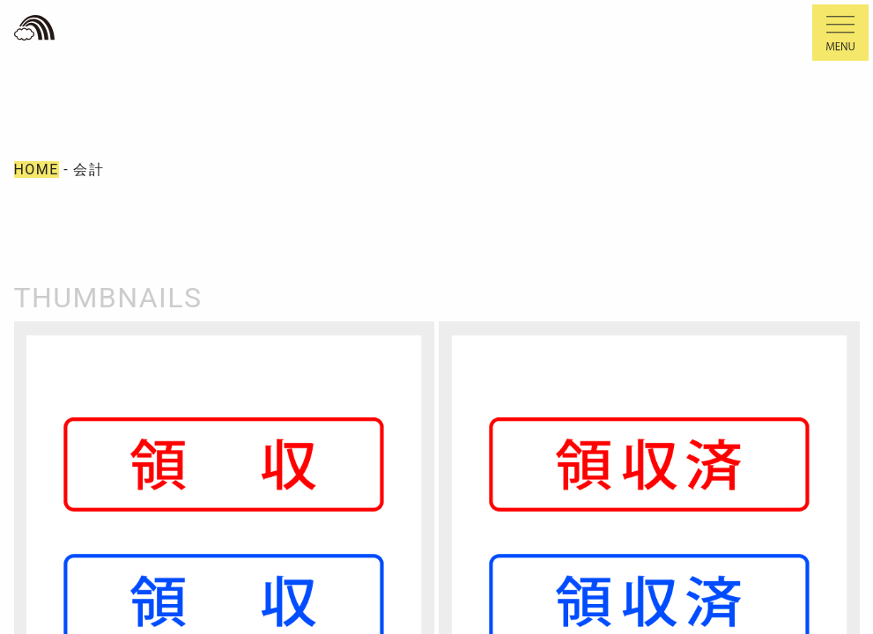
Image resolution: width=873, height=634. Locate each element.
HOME (36, 169)
